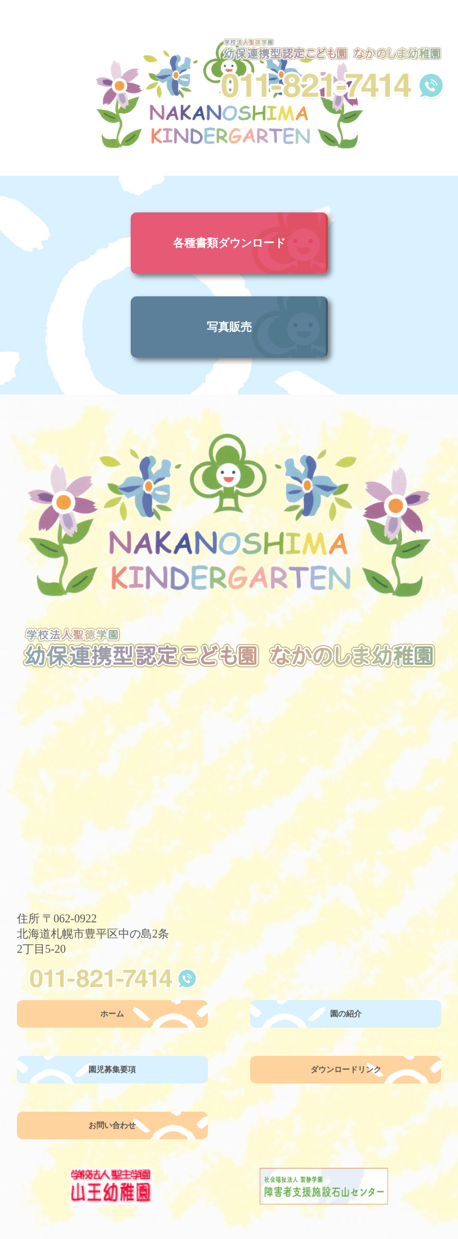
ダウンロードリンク (345, 1069)
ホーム (112, 1014)
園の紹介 (346, 1014)
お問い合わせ (112, 1125)
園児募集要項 (112, 1069)
